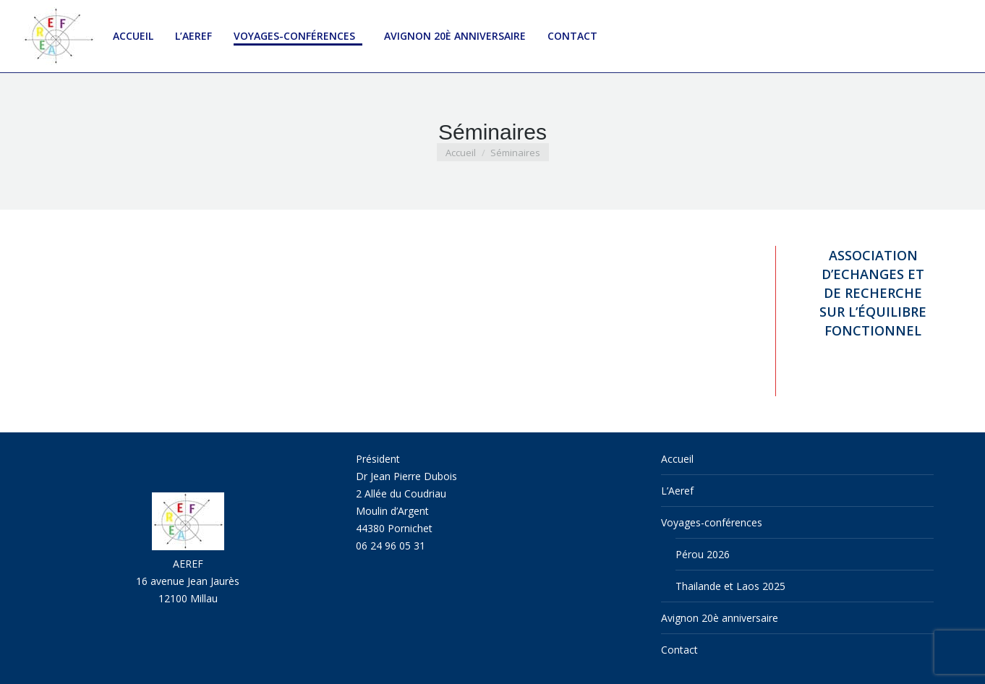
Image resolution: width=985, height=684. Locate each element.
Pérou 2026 (702, 554)
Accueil (677, 459)
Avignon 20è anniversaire (719, 618)
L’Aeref (677, 490)
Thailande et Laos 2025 (730, 586)
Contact (679, 650)
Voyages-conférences (711, 522)
